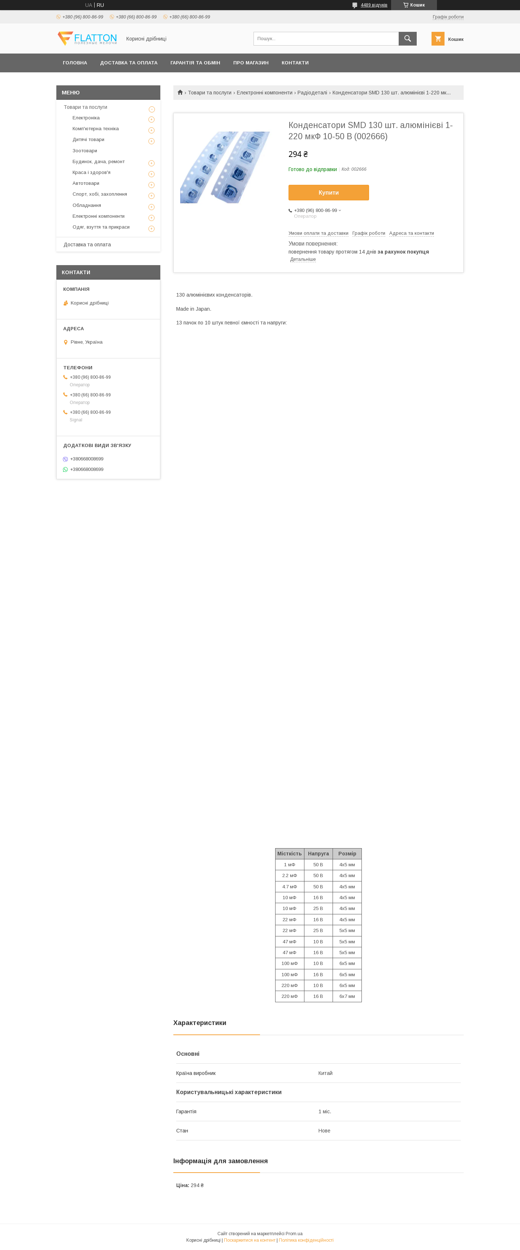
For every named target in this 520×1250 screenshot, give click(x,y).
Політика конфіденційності (306, 1240)
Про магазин (251, 62)
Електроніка (86, 117)
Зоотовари (85, 150)
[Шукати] (408, 39)
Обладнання (87, 205)
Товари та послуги (209, 92)
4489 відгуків (374, 5)
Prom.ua (294, 1233)
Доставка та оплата (128, 62)
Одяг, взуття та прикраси (101, 227)
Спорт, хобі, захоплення (100, 194)
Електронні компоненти (264, 92)
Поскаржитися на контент (250, 1240)
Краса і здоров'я (91, 172)
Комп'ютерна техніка (96, 128)
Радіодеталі (312, 92)
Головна (75, 62)
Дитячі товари (88, 139)
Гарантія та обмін (195, 62)
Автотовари (86, 183)
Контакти (295, 62)
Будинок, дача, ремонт (99, 161)
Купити (329, 193)
